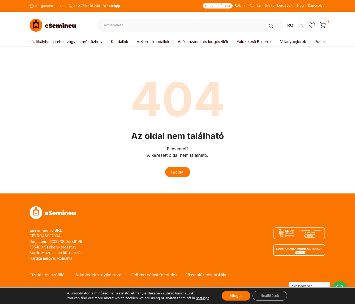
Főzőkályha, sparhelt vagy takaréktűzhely (66, 41)
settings (202, 298)
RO (290, 25)
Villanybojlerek (294, 41)
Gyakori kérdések (278, 5)
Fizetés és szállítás (48, 274)
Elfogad (236, 295)
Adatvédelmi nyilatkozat (99, 274)
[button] (322, 25)
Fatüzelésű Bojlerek (255, 41)
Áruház (255, 5)
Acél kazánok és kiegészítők (204, 41)
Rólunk (240, 5)
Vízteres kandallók (154, 41)
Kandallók (120, 41)
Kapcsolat (316, 5)
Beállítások (269, 295)
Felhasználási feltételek (154, 274)
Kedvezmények (217, 6)
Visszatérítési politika (207, 274)
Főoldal (178, 172)
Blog (300, 5)
